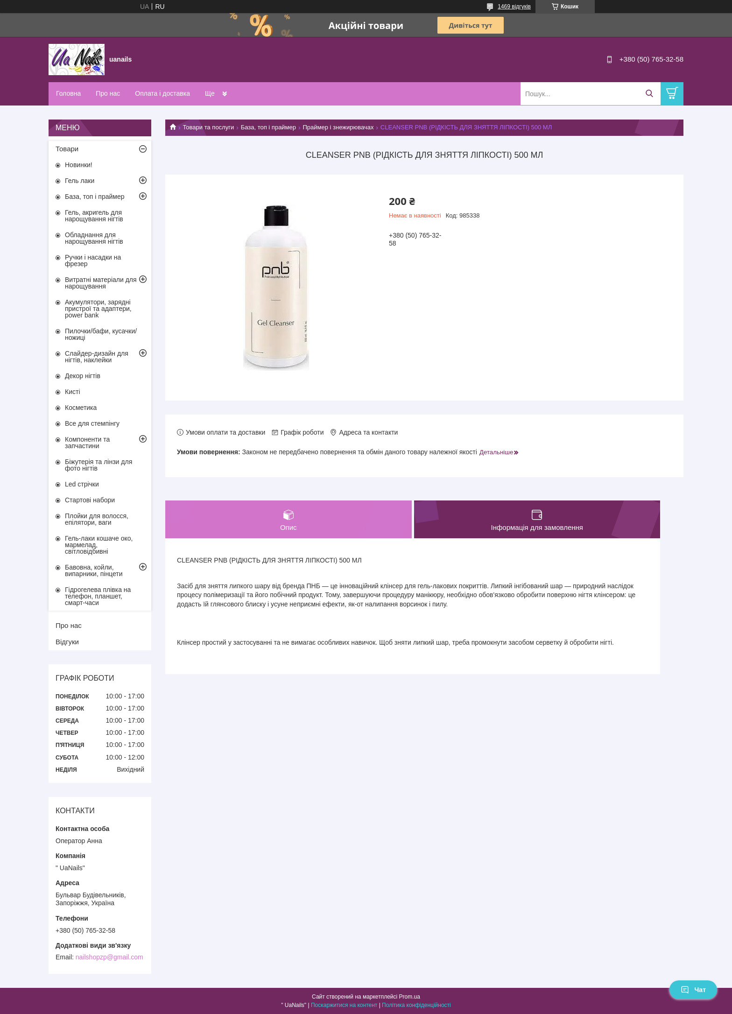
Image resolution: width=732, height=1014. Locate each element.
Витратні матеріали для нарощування (101, 283)
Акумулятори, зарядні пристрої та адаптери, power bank (98, 308)
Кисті (72, 391)
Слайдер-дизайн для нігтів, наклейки (96, 357)
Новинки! (78, 165)
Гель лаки (79, 180)
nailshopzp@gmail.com (109, 957)
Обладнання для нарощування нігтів (94, 238)
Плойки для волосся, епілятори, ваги (96, 519)
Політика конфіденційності (416, 1005)
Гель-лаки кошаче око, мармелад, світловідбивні (99, 545)
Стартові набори (90, 500)
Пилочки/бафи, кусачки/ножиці (101, 334)
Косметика (81, 407)
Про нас (108, 93)
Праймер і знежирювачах (338, 127)
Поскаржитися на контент (344, 1005)
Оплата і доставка (162, 93)
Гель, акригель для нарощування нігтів (94, 216)
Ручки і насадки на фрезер (93, 260)
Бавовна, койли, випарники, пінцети (94, 570)
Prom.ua (409, 996)
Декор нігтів (82, 376)
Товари (67, 149)
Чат (693, 990)
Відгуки (67, 642)
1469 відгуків (514, 6)
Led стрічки (82, 484)
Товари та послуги (208, 127)
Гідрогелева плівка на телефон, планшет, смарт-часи (98, 596)
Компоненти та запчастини (87, 443)
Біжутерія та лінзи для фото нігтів (98, 465)
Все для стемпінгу (92, 423)
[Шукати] (649, 93)
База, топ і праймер (268, 127)
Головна (68, 93)
